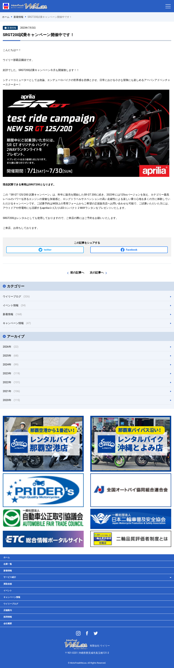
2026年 (10, 346)
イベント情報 (14, 305)
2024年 (10, 364)
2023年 (11, 373)
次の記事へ (97, 272)
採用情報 (7, 617)
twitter (47, 249)
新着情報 (12, 314)
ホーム (6, 557)
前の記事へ (77, 272)
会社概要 (7, 623)
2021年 (11, 391)
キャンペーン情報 (17, 323)
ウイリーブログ (16, 296)
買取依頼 (7, 584)
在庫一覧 (7, 564)
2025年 (10, 355)
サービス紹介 (9, 577)
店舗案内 (7, 610)
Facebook (131, 249)
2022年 (11, 382)
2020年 (11, 400)
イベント (7, 590)
